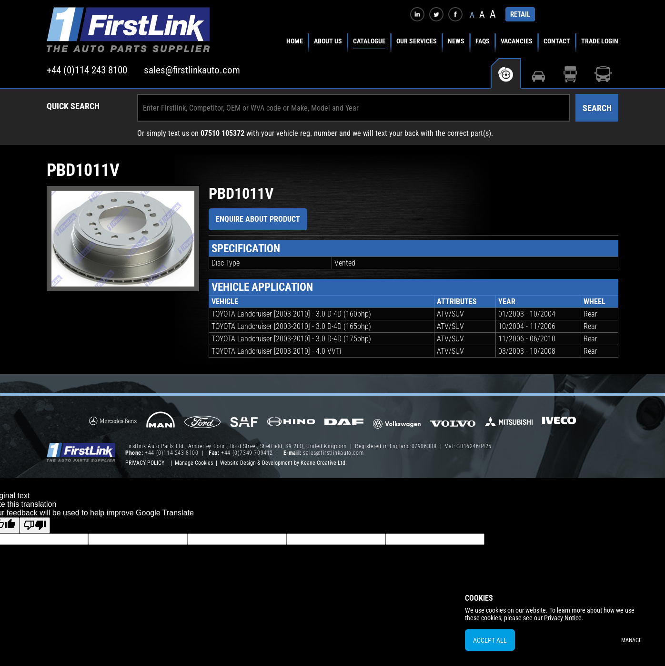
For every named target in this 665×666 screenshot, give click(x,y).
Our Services (416, 41)
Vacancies (517, 41)
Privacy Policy (144, 463)
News (456, 41)
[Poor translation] (35, 525)
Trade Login (599, 41)
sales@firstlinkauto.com (192, 70)
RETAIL (520, 14)
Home (294, 41)
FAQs (482, 41)
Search (597, 108)
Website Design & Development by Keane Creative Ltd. (283, 463)
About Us (328, 41)
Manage (631, 640)
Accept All (490, 640)
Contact (557, 41)
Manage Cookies (194, 463)
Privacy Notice (563, 618)
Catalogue (369, 41)
